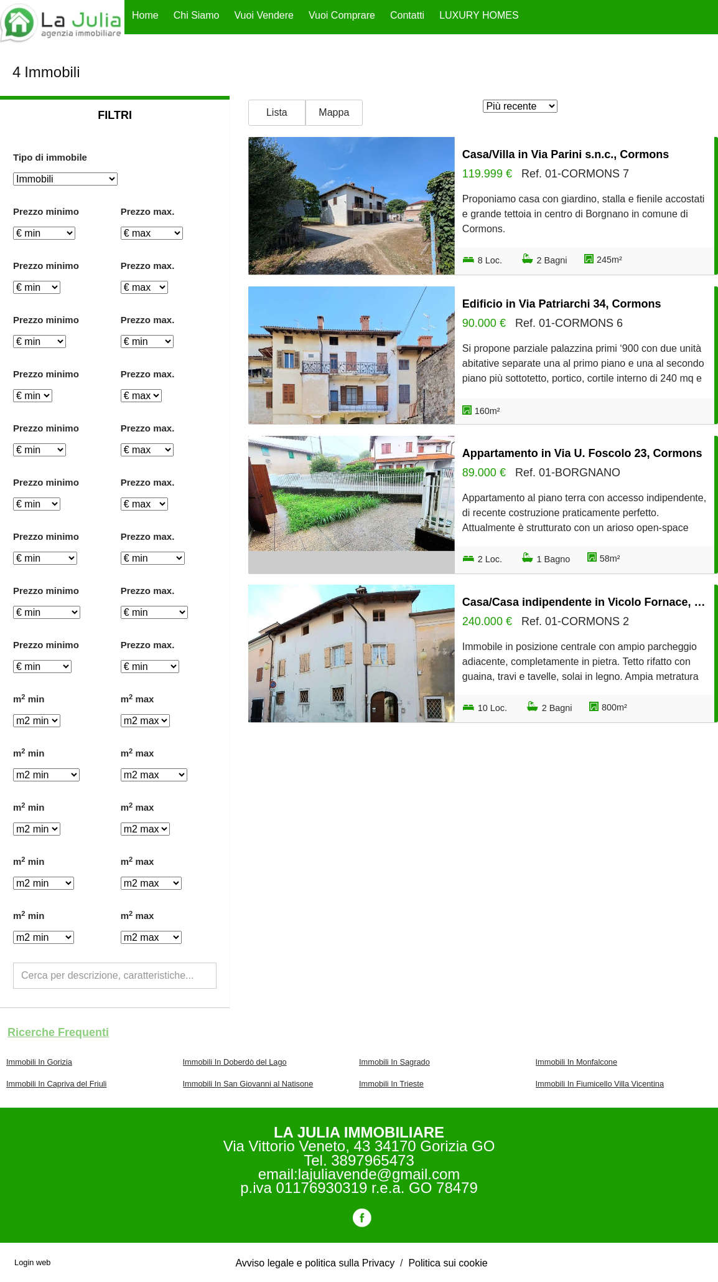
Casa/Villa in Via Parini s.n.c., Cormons (565, 154)
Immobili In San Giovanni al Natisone (248, 1083)
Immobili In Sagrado (394, 1062)
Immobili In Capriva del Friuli (56, 1083)
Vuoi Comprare (342, 15)
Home (145, 15)
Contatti (407, 15)
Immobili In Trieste (391, 1083)
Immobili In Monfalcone (577, 1062)
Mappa (334, 112)
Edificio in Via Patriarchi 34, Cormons (561, 304)
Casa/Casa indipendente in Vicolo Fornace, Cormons (584, 602)
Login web (32, 1262)
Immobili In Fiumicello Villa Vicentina (600, 1083)
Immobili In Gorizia (39, 1062)
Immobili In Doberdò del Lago (235, 1062)
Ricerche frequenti (58, 1032)
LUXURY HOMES (478, 15)
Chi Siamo (197, 15)
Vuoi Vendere (264, 15)
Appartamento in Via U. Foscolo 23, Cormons (582, 453)
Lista (276, 112)
